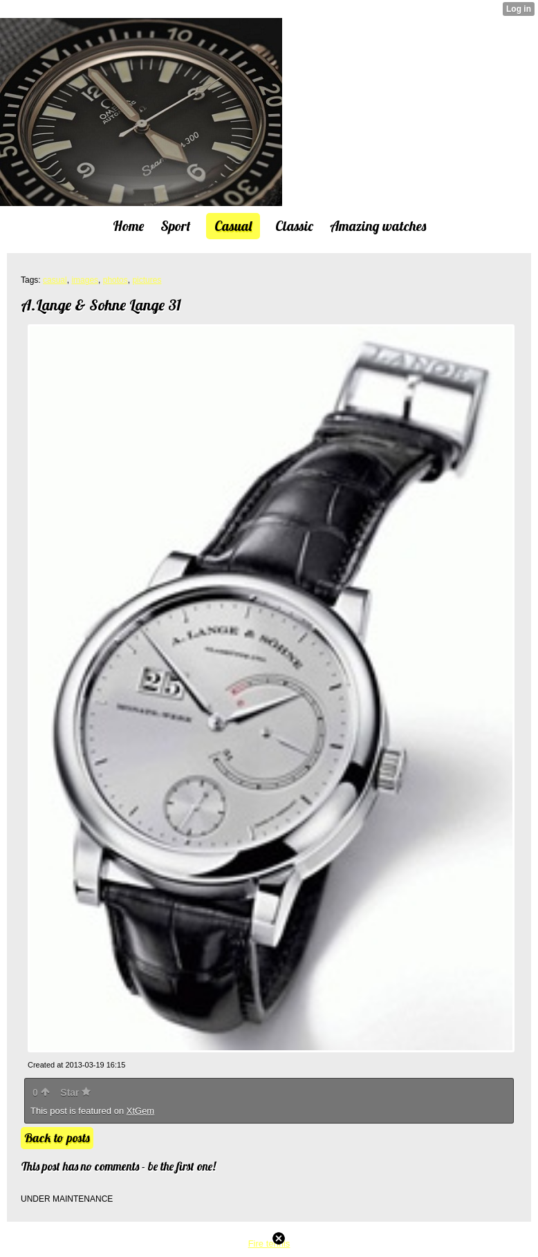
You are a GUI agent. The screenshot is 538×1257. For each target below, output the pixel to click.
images (84, 280)
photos (115, 280)
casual (55, 280)
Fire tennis (269, 1243)
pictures (146, 280)
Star (75, 1092)
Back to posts (57, 1138)
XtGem (140, 1111)
